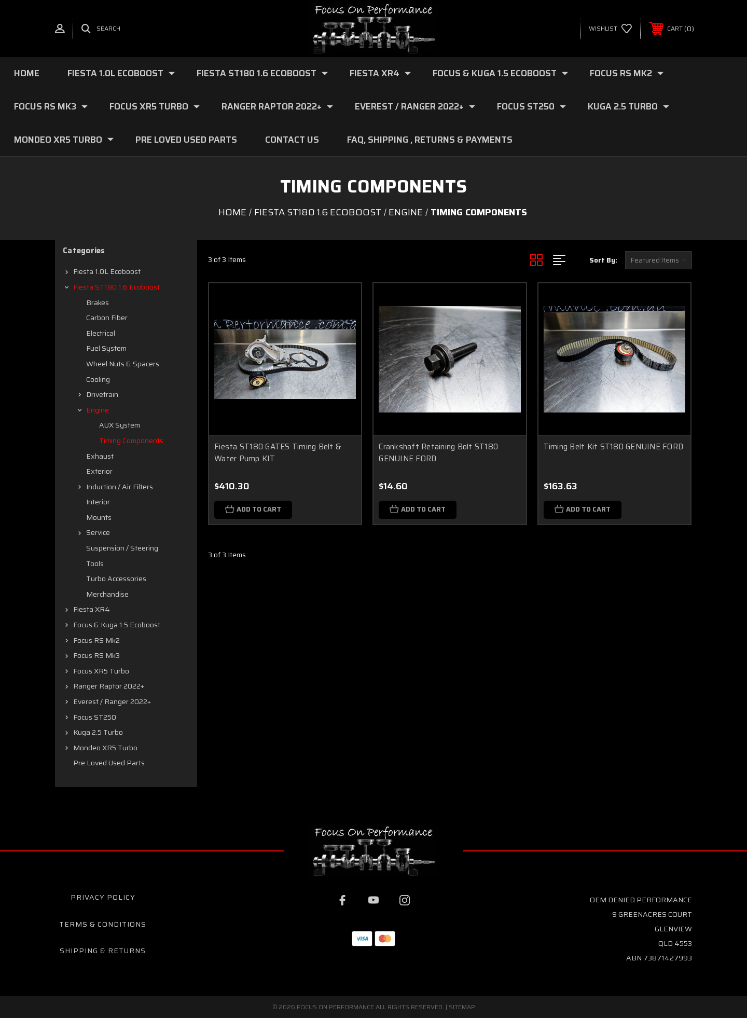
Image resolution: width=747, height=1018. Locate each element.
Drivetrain (102, 394)
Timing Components (131, 440)
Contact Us (292, 139)
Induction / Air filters (119, 486)
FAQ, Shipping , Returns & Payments (430, 139)
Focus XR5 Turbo (154, 106)
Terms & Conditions (102, 924)
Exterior (99, 471)
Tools (95, 563)
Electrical (100, 333)
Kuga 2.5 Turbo (628, 106)
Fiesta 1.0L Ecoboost (121, 73)
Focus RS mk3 (51, 106)
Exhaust (100, 456)
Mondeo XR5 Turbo (64, 139)
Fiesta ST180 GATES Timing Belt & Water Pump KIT (277, 453)
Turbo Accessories (116, 578)
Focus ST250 (531, 106)
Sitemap (462, 1007)
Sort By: (603, 260)
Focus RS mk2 (626, 73)
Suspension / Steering (122, 548)
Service (98, 532)
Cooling (98, 379)
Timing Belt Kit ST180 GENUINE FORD (614, 447)
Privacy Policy (103, 897)
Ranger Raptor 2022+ (277, 106)
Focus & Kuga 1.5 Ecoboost (500, 73)
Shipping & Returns (103, 950)
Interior (98, 501)
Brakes (97, 302)
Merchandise (107, 594)
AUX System (119, 425)
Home (26, 73)
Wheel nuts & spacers (122, 363)
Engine (97, 410)
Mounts (99, 517)
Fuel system (106, 348)
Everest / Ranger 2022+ (415, 106)
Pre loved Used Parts (186, 139)
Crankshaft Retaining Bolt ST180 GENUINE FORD (438, 453)
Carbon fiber (107, 317)
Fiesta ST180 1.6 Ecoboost (262, 73)
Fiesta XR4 (380, 73)
